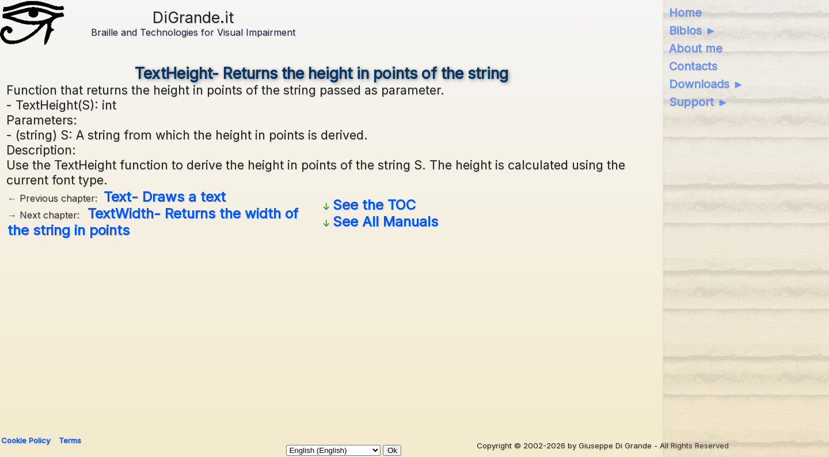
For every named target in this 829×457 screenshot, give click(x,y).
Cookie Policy (25, 440)
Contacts (693, 66)
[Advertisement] (321, 332)
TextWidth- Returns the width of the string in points (152, 222)
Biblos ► (693, 30)
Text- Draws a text (165, 196)
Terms (70, 440)
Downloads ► (706, 84)
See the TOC (374, 205)
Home (685, 13)
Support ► (699, 102)
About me (695, 48)
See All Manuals (385, 221)
